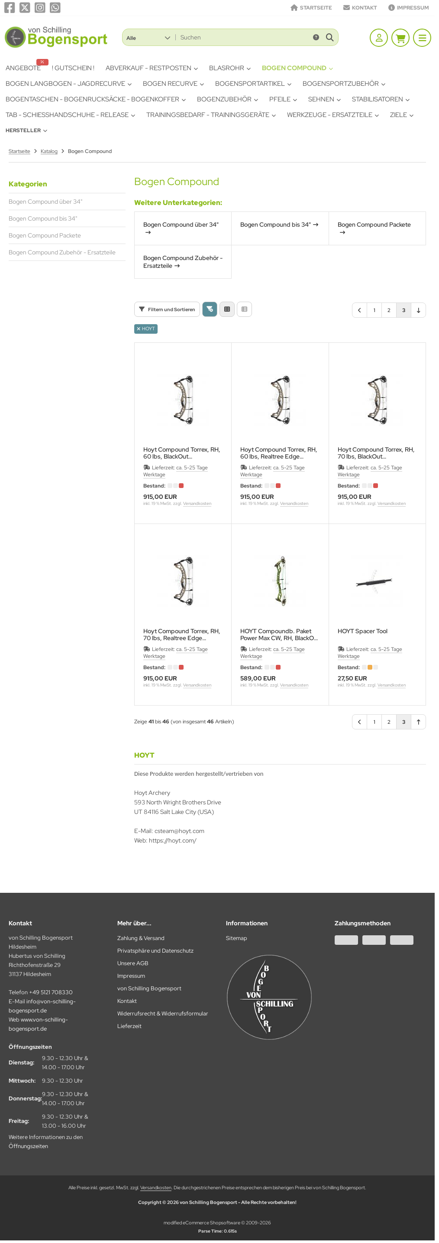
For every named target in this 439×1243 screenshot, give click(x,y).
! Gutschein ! (73, 68)
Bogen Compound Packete (45, 235)
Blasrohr (230, 68)
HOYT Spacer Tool (362, 631)
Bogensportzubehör (344, 83)
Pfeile (283, 99)
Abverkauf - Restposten (152, 68)
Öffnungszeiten (28, 1146)
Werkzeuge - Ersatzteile (333, 115)
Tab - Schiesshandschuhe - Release (70, 115)
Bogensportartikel (253, 83)
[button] (148, 37)
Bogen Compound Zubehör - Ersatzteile (62, 252)
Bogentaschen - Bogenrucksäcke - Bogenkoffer (96, 99)
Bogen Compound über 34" (45, 201)
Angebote (25, 67)
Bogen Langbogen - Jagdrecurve (69, 83)
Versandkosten (197, 503)
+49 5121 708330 (51, 992)
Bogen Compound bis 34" (43, 218)
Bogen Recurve (173, 83)
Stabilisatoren (381, 99)
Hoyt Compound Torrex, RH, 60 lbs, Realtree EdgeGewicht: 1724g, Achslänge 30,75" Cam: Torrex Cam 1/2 (278, 453)
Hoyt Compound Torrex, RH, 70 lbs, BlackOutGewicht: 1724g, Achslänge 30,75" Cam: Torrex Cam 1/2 (376, 453)
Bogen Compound (297, 68)
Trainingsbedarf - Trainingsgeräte (211, 115)
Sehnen (324, 99)
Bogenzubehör (227, 99)
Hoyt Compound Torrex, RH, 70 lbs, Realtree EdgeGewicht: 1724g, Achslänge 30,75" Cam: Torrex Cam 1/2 (181, 634)
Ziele (401, 115)
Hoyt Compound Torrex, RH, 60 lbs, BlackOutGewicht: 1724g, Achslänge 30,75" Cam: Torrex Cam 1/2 (181, 453)
